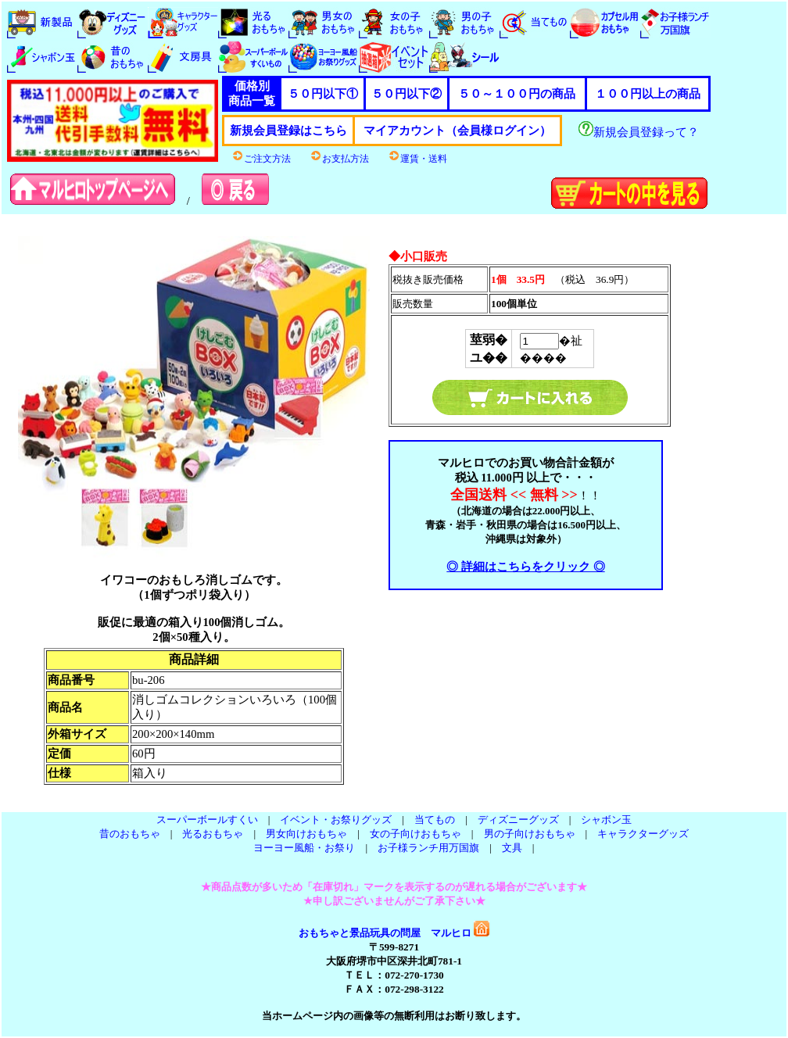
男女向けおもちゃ (306, 833)
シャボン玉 (606, 819)
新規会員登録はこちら (288, 130)
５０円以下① (323, 94)
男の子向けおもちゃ (529, 833)
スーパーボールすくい (207, 819)
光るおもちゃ (212, 833)
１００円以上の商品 (647, 94)
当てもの (434, 819)
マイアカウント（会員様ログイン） (457, 130)
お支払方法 (339, 158)
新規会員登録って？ (638, 132)
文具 (512, 848)
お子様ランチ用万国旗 (428, 848)
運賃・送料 (417, 158)
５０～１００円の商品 (516, 94)
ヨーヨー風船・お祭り (304, 848)
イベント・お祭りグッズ (336, 819)
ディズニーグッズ (518, 819)
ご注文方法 (261, 158)
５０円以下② (406, 94)
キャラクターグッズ (643, 833)
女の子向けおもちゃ (415, 833)
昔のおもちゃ (129, 833)
